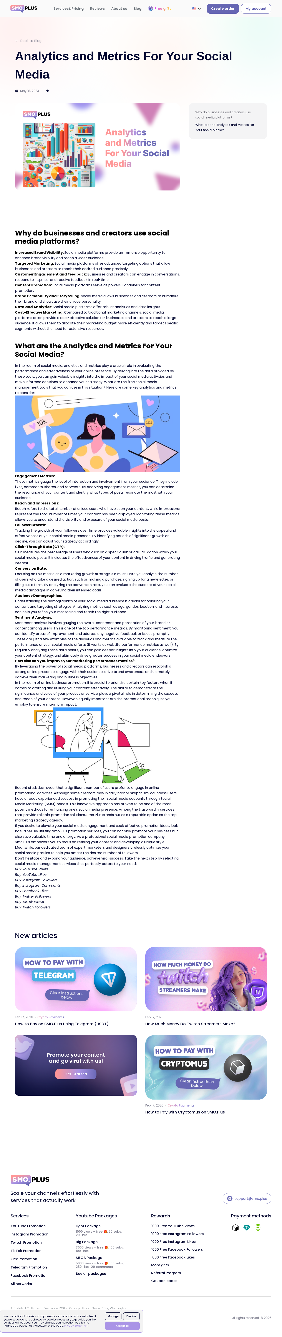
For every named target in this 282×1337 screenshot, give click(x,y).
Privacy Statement (76, 1325)
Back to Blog (28, 40)
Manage (113, 1316)
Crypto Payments (50, 1017)
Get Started (76, 1074)
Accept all (122, 1326)
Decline (131, 1316)
